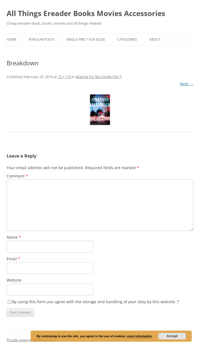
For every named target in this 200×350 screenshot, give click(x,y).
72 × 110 (64, 76)
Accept (172, 336)
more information (139, 336)
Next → (186, 83)
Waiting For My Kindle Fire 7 (98, 76)
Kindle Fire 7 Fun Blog (86, 39)
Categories (127, 39)
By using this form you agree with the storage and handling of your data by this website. (95, 301)
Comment (17, 176)
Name (14, 237)
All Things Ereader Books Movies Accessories (86, 13)
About (154, 39)
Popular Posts (41, 39)
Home (12, 39)
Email (13, 258)
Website (14, 280)
